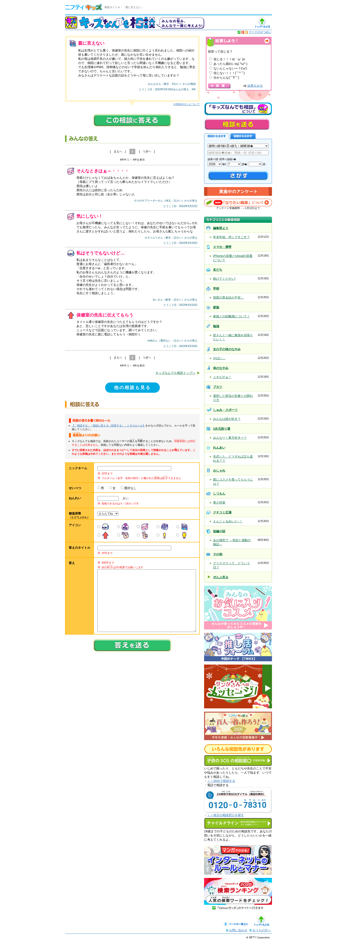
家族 (216, 307)
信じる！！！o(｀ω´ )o (229, 59)
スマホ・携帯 (222, 247)
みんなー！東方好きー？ (230, 437)
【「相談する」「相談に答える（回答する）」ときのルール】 (108, 425)
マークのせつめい (260, 32)
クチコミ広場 (222, 512)
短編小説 (219, 531)
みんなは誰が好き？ (227, 419)
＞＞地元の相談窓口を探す (225, 815)
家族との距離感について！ (231, 316)
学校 (216, 288)
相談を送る (237, 124)
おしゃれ (219, 470)
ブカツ (217, 387)
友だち (217, 269)
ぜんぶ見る (220, 577)
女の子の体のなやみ (227, 349)
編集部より (220, 228)
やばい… (219, 358)
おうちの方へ (261, 930)
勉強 (216, 326)
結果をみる (255, 85)
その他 (217, 554)
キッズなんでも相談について (238, 109)
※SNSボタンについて (186, 104)
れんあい (219, 447)
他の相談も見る (132, 387)
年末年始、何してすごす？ (231, 237)
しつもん (219, 493)
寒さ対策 (219, 502)
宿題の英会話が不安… (228, 297)
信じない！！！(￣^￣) (229, 73)
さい (124, 498)
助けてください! (224, 278)
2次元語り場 (221, 428)
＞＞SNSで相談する (221, 781)
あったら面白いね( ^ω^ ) (230, 63)
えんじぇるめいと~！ (227, 521)
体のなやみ (220, 368)
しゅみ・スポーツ (225, 410)
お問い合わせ (238, 930)
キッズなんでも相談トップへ (175, 373)
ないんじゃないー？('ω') (230, 68)
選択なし (130, 488)
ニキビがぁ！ (222, 377)
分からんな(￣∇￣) (226, 77)
